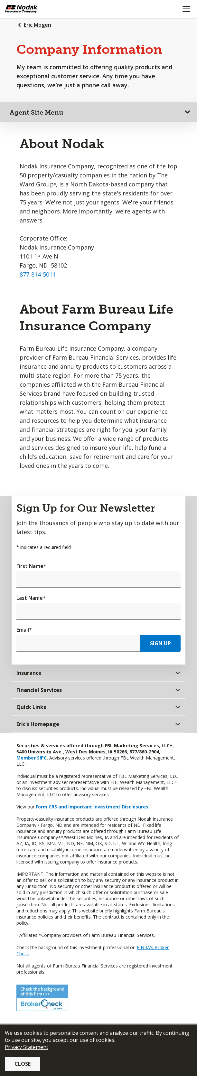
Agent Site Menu (36, 112)
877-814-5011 (38, 274)
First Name (31, 566)
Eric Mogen (37, 24)
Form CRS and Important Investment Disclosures (92, 807)
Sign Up (160, 643)
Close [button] (22, 1063)
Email (24, 629)
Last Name (31, 597)
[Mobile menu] (186, 9)
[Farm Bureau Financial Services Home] (38, 9)
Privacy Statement (26, 1047)
